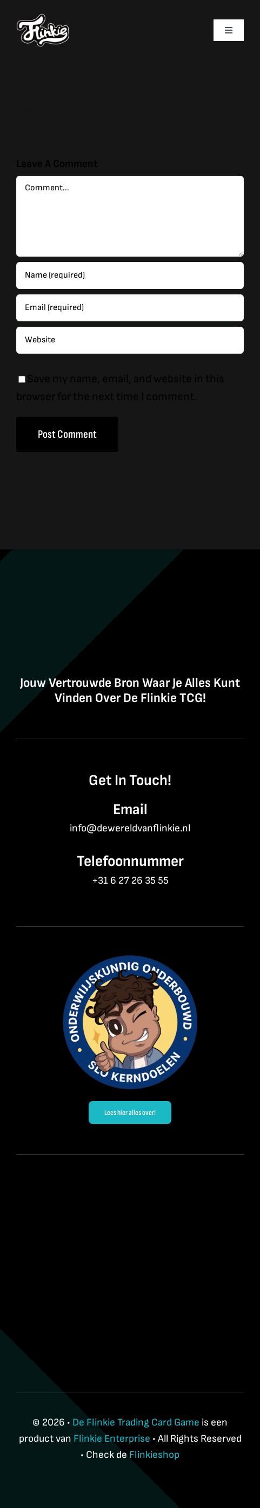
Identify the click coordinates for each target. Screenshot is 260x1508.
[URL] (130, 340)
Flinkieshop (154, 1455)
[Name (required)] (130, 275)
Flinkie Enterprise (112, 1439)
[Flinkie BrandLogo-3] (43, 19)
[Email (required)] (130, 307)
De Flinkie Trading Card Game (135, 1422)
